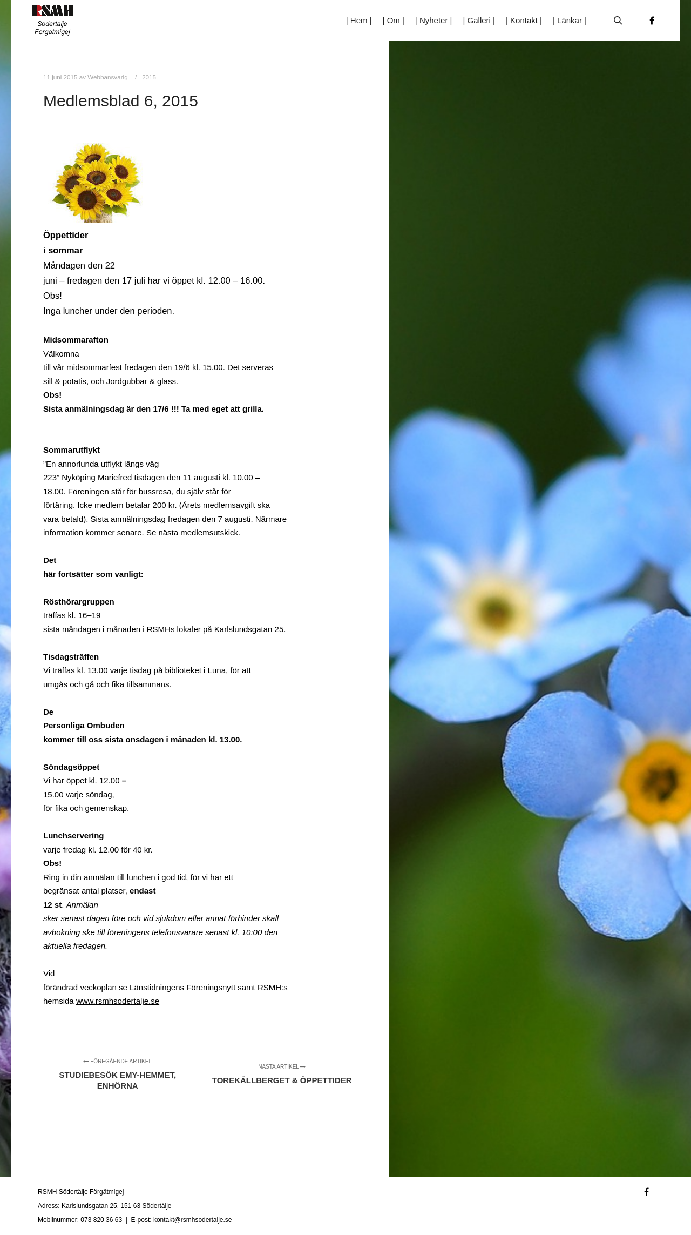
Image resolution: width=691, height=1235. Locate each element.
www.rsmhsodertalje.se (117, 1000)
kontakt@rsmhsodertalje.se (192, 1220)
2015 (149, 76)
